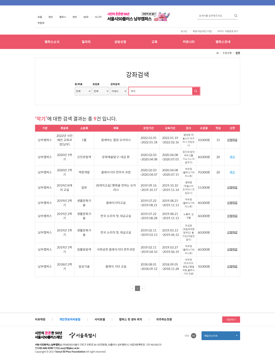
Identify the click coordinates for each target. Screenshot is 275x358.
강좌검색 (115, 84)
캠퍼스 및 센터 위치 (130, 319)
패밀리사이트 (220, 337)
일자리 (86, 41)
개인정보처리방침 (70, 319)
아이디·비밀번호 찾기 (227, 31)
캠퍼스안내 (223, 41)
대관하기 (231, 319)
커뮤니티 (189, 41)
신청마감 (232, 140)
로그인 (184, 31)
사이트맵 (100, 319)
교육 (154, 41)
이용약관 (40, 319)
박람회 (41, 23)
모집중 (96, 84)
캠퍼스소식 (52, 41)
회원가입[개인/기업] (202, 31)
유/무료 (78, 84)
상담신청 (120, 41)
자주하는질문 (164, 319)
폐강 (232, 157)
